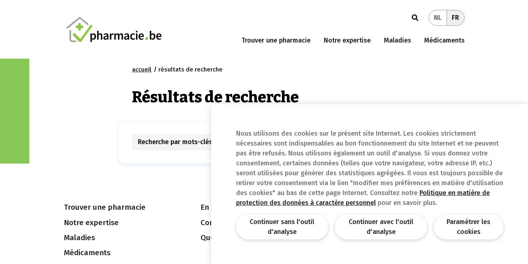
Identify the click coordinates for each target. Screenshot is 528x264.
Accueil (141, 69)
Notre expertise (347, 40)
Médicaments (444, 40)
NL (437, 18)
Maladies (397, 40)
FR (455, 18)
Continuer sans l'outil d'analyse (282, 227)
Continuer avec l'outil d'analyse (381, 227)
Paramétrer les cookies (468, 227)
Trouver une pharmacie (276, 40)
